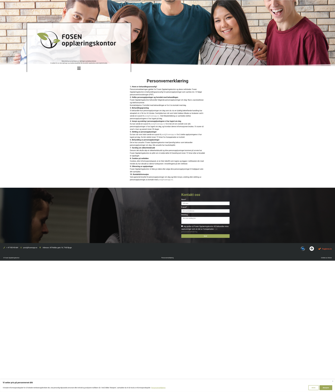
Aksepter (326, 388)
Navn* (183, 200)
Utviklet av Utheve (326, 258)
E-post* (184, 207)
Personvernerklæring (158, 388)
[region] (167, 385)
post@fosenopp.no (151, 116)
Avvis (313, 388)
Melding (184, 215)
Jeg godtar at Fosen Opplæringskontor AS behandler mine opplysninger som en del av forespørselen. (205, 229)
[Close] (332, 381)
